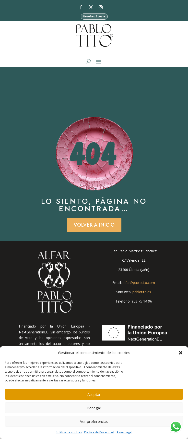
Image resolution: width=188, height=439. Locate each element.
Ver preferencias (94, 421)
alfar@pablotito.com (139, 284)
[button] (180, 352)
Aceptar (94, 394)
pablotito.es (141, 293)
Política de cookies (69, 432)
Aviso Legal (124, 432)
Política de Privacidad (99, 432)
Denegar (94, 407)
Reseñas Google (94, 16)
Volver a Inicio (94, 226)
